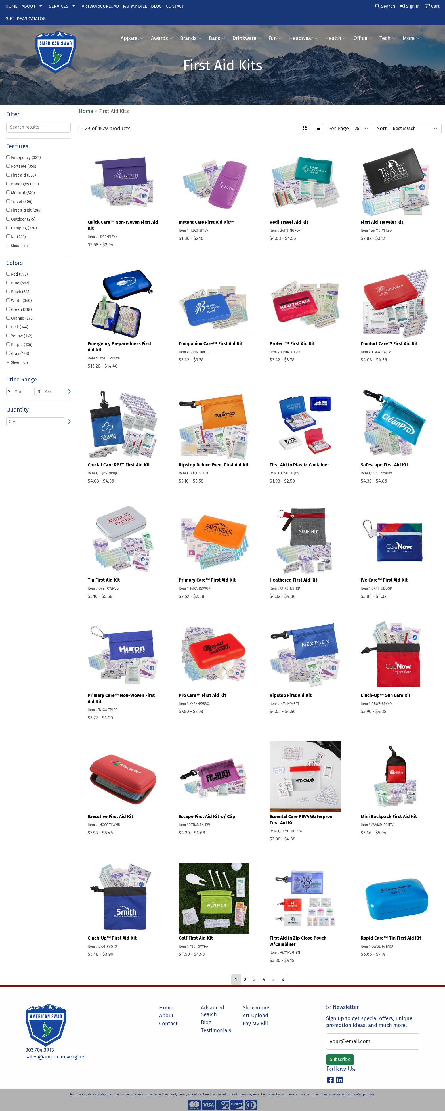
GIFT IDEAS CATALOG (25, 18)
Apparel (132, 38)
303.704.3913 (40, 1050)
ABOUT (28, 6)
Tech (387, 38)
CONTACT (175, 6)
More (411, 38)
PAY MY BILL (135, 6)
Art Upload (255, 1016)
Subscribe (340, 1059)
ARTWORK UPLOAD (100, 6)
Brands (190, 38)
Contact (168, 1023)
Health (335, 38)
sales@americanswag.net (56, 1057)
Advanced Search (212, 1011)
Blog (206, 1022)
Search (385, 6)
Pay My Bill (255, 1023)
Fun (275, 38)
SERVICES (58, 6)
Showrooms (256, 1008)
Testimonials (216, 1030)
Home (166, 1008)
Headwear (303, 38)
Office (362, 38)
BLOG (156, 6)
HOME (11, 6)
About (166, 1016)
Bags (217, 38)
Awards (162, 38)
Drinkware (246, 38)
